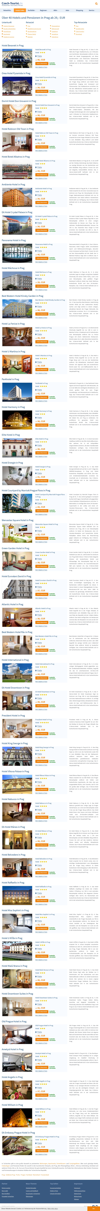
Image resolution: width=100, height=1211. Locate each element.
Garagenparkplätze (55, 1188)
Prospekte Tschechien (8, 1196)
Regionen (44, 10)
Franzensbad (45, 1175)
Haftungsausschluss (79, 1191)
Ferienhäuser (7, 31)
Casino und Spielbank (32, 1191)
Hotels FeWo (19, 10)
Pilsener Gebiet (32, 34)
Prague (23, 1175)
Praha (39, 56)
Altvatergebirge (32, 31)
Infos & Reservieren (42, 63)
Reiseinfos (7, 10)
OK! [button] (94, 1208)
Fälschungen (29, 1196)
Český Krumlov (80, 31)
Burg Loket (5, 1191)
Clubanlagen (6, 1166)
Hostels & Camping (9, 37)
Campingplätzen (74, 1163)
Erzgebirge (55, 31)
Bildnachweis (78, 1196)
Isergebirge (55, 34)
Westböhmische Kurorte (34, 29)
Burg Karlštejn (6, 1193)
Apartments (7, 34)
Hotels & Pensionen (9, 26)
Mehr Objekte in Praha (41, 67)
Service (92, 10)
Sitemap (76, 1199)
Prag (29, 26)
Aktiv (56, 10)
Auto (68, 10)
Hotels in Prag (54, 1191)
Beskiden (30, 37)
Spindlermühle (80, 29)
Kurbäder (32, 10)
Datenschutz (77, 1193)
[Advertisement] (48, 4)
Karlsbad (29, 1175)
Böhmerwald (55, 29)
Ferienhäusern (61, 1163)
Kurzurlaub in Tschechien (33, 1193)
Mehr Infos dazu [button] (53, 1208)
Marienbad (79, 34)
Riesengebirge (56, 26)
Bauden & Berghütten (9, 29)
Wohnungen (43, 1163)
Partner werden (6, 1188)
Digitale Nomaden (31, 1188)
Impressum (77, 1188)
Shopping (80, 10)
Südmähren (55, 37)
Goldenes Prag (10, 1175)
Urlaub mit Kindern (55, 1193)
